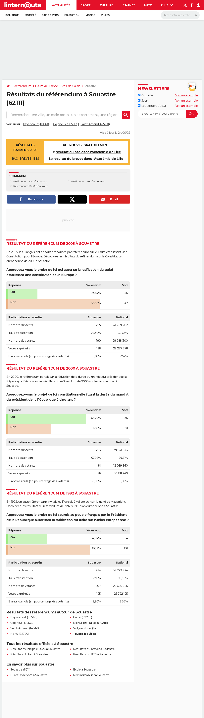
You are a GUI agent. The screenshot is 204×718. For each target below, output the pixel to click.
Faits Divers (50, 15)
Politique (12, 15)
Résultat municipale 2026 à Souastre (35, 649)
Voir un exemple (186, 95)
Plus (167, 5)
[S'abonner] (168, 114)
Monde (90, 15)
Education (71, 15)
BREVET (25, 158)
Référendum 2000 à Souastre (30, 186)
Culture (106, 5)
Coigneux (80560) (65, 124)
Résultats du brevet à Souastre (94, 649)
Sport (85, 5)
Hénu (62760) (19, 634)
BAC (15, 158)
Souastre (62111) (20, 669)
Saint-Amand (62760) (95, 124)
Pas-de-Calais (71, 86)
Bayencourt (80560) (36, 124)
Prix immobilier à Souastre (91, 675)
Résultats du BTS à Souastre (92, 654)
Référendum (22, 86)
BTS (36, 158)
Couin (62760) (82, 617)
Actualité (145, 95)
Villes (105, 15)
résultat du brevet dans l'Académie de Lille (88, 159)
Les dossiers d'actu (152, 106)
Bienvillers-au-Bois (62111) (90, 623)
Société (30, 15)
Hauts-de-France (46, 86)
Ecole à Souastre (84, 669)
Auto (148, 5)
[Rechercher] (180, 15)
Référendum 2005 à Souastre (30, 181)
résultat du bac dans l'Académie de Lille (88, 152)
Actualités (61, 5)
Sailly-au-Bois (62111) (86, 628)
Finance (129, 5)
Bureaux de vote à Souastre (28, 675)
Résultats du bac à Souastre (29, 654)
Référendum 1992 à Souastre (87, 181)
